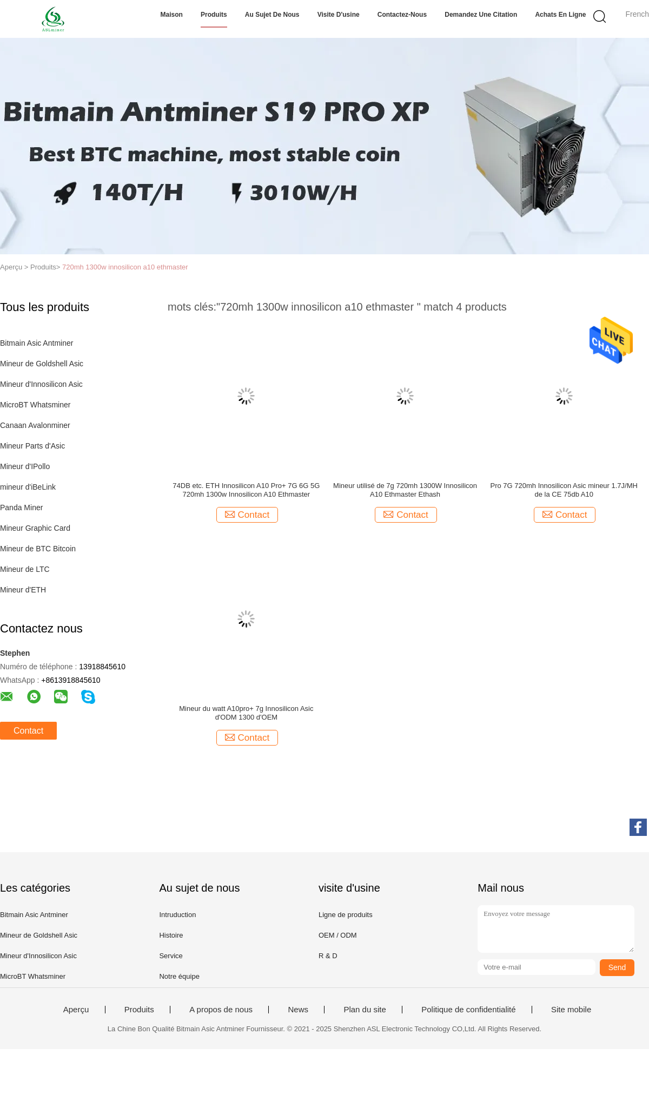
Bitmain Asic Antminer (36, 343)
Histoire (171, 935)
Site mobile (571, 1009)
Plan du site (364, 1009)
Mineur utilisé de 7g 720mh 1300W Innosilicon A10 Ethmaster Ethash (405, 490)
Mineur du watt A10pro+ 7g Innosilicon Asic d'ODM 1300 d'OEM (246, 712)
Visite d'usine (338, 14)
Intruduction (177, 915)
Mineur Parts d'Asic (32, 445)
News (298, 1009)
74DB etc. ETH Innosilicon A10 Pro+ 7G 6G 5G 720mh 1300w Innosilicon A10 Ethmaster (246, 490)
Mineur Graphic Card (35, 528)
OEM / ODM (338, 935)
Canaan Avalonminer (35, 425)
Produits (214, 14)
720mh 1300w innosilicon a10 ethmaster (125, 267)
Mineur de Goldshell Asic (41, 363)
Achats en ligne (560, 14)
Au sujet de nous (272, 14)
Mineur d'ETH (23, 589)
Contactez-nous (402, 14)
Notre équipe (179, 976)
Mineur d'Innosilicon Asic (41, 384)
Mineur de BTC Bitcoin (38, 548)
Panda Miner (21, 507)
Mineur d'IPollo (25, 466)
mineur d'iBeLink (28, 487)
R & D (328, 956)
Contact (28, 730)
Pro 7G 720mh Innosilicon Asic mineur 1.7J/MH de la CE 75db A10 (564, 490)
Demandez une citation (481, 14)
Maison (172, 14)
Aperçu (76, 1009)
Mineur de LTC (25, 569)
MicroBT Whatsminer (35, 404)
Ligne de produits (346, 915)
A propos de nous (221, 1009)
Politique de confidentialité (468, 1009)
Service (170, 956)
